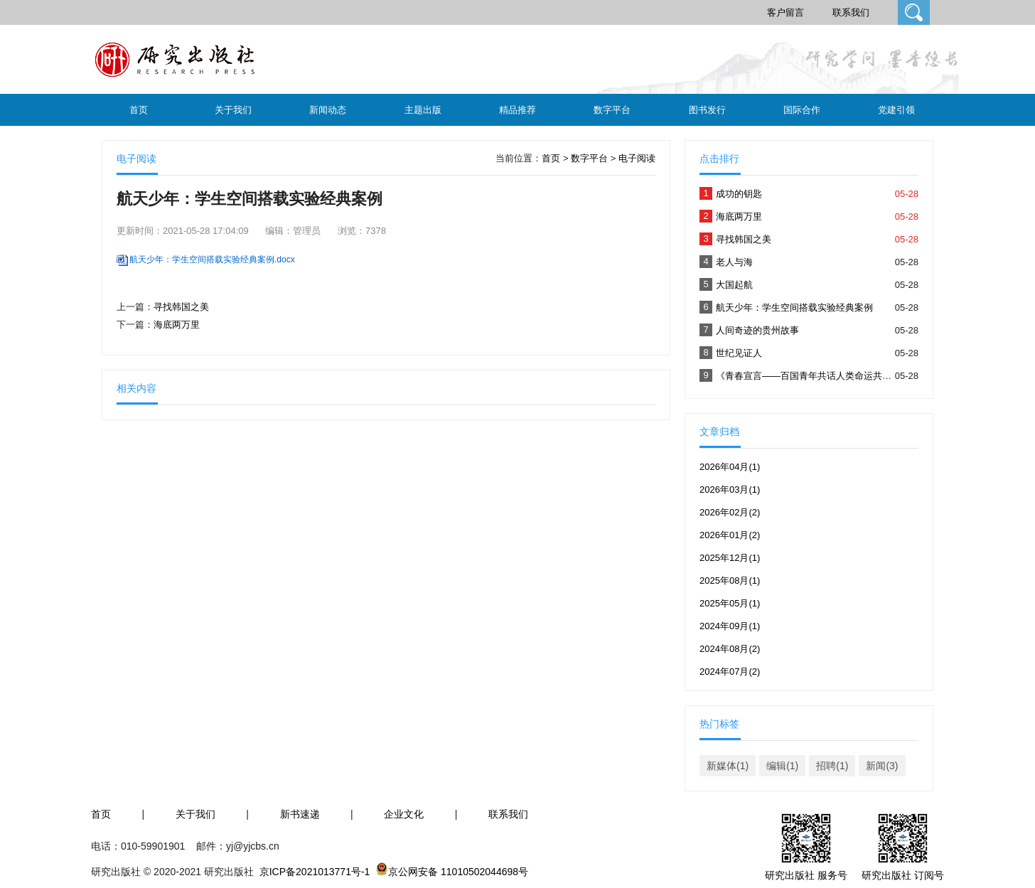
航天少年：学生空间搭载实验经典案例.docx (212, 259)
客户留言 (785, 12)
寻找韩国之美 (181, 306)
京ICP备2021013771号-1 (314, 871)
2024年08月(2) (729, 648)
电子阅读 (636, 158)
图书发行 (707, 110)
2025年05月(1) (729, 603)
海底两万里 (177, 324)
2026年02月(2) (729, 512)
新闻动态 (327, 110)
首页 (138, 110)
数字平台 (612, 110)
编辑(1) (782, 765)
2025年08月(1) (729, 580)
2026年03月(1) (729, 489)
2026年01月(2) (729, 535)
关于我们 (233, 110)
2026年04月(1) (729, 466)
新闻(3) (882, 765)
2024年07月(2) (729, 671)
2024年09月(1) (729, 626)
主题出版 (422, 110)
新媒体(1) (728, 765)
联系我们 (850, 12)
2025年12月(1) (729, 557)
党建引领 (896, 110)
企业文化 (404, 814)
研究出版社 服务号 (806, 875)
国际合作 (801, 110)
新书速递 (300, 814)
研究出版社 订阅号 (903, 875)
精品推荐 (517, 110)
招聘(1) (832, 765)
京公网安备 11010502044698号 (458, 871)
